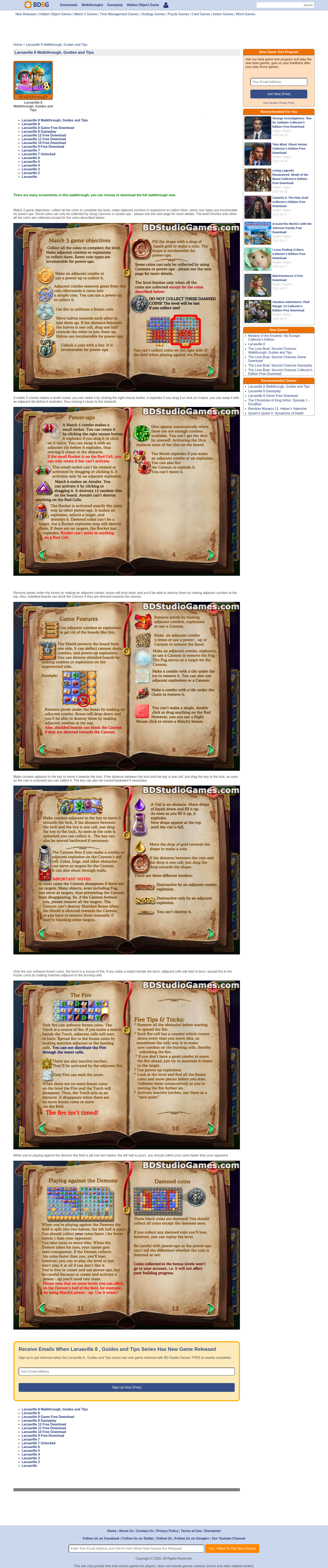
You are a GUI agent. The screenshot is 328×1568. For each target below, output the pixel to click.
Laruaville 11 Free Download (44, 139)
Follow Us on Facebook (101, 1538)
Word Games (245, 14)
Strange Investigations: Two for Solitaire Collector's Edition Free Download (291, 122)
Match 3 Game (282, 284)
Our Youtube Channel (228, 1538)
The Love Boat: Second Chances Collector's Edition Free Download (280, 372)
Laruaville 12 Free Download (44, 135)
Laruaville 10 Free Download (44, 143)
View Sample (270, 102)
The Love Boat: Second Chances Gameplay (280, 365)
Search (308, 5)
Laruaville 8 (31, 124)
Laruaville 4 (31, 165)
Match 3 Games (85, 14)
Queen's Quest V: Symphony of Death (276, 413)
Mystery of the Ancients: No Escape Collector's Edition (274, 337)
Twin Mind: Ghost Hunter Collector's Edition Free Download (289, 148)
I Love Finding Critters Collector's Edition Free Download (288, 254)
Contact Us (145, 1531)
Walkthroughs (92, 5)
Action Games (223, 14)
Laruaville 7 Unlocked (38, 154)
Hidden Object (281, 130)
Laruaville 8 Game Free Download (48, 128)
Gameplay (115, 5)
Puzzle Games (178, 14)
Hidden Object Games (55, 14)
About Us (126, 1531)
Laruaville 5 (31, 161)
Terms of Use (191, 1531)
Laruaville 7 (31, 150)
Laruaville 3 (31, 169)
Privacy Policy (287, 102)
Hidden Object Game (143, 5)
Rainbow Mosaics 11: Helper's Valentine (277, 408)
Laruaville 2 (31, 173)
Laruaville (29, 176)
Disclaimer (212, 1531)
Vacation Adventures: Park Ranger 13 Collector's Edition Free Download (291, 306)
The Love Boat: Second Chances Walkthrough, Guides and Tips (272, 350)
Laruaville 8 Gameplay (39, 131)
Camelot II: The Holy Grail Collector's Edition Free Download (290, 202)
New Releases (26, 14)
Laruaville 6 (31, 158)
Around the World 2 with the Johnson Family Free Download (292, 228)
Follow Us (164, 1538)
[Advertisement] (164, 31)
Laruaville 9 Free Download (43, 146)
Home (111, 1531)
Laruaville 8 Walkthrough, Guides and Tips (55, 120)
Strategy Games (153, 14)
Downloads (69, 5)
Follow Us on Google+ (192, 1538)
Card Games (201, 14)
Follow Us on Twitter (138, 1538)
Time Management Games (119, 14)
